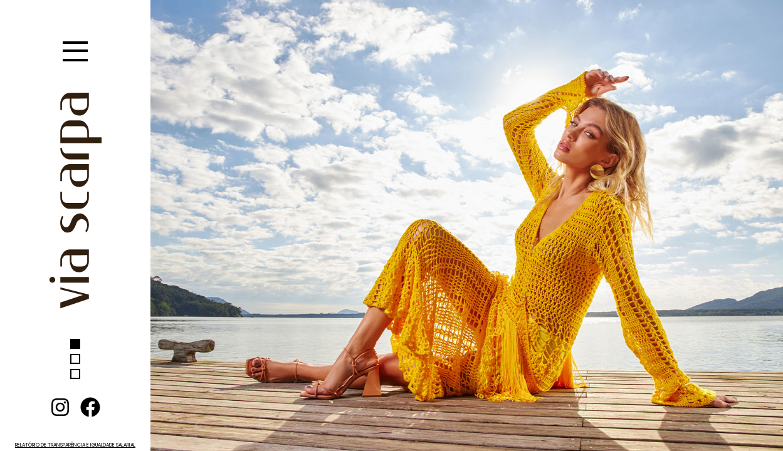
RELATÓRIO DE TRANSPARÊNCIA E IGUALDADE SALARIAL (75, 445)
